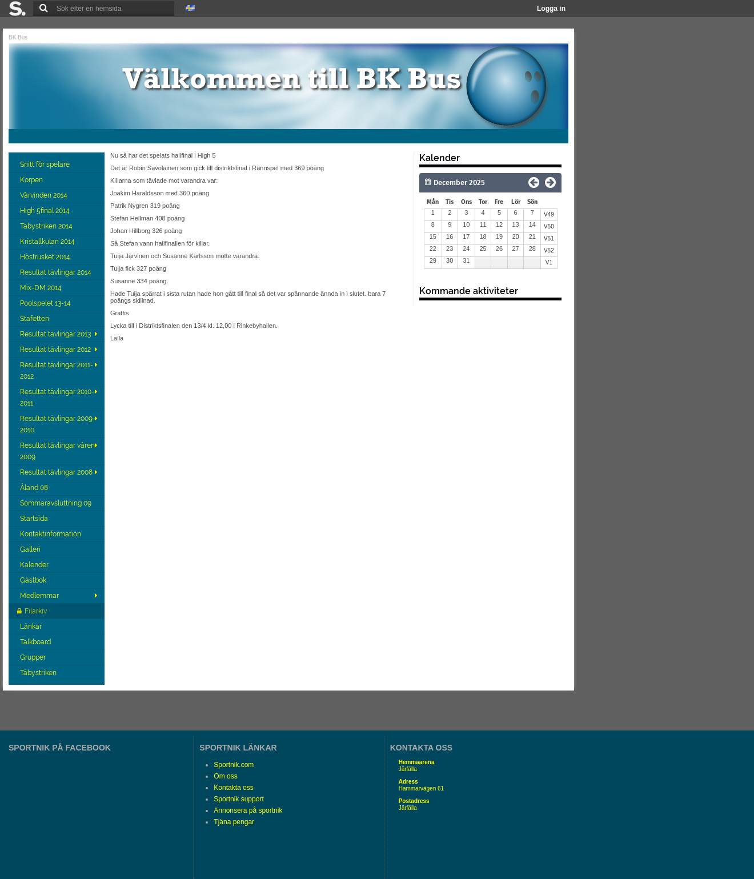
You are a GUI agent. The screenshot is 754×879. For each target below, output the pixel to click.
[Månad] (476, 183)
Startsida (35, 519)
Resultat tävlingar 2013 (55, 334)
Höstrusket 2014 (46, 257)
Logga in (551, 9)
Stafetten (35, 319)
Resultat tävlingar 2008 (56, 472)
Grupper (33, 657)
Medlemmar (39, 596)
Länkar (31, 627)
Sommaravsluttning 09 (56, 503)
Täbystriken (39, 673)
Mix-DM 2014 (41, 288)
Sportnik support (238, 799)
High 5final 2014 (45, 211)
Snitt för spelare (45, 164)
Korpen (32, 180)
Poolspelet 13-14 (46, 303)
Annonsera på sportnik (248, 810)
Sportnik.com (234, 765)
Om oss (225, 776)
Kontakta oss (233, 788)
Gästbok (34, 580)
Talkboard (36, 642)
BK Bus (18, 37)
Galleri (31, 549)
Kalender (35, 565)
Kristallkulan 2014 (48, 242)
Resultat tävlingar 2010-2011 (57, 397)
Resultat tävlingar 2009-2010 (57, 424)
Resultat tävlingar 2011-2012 (56, 370)
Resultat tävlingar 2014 (56, 272)
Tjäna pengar (234, 822)
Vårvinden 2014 (44, 195)
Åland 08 (35, 488)
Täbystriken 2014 (47, 226)
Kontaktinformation (51, 534)
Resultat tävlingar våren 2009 (57, 451)
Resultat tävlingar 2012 (55, 350)
